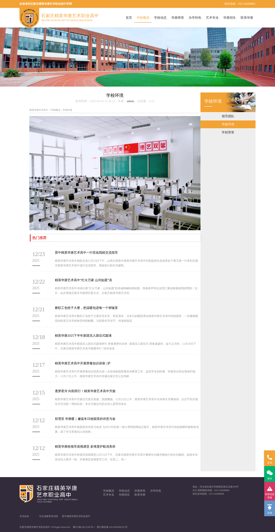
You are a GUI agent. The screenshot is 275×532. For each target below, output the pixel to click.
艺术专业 (212, 17)
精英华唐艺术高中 (38, 110)
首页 (129, 17)
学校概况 (143, 17)
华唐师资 (177, 17)
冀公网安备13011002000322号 (112, 527)
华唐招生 (229, 17)
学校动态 (160, 17)
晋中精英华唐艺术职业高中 (76, 516)
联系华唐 (247, 17)
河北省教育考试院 (48, 516)
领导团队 (228, 116)
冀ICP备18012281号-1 (84, 527)
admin (130, 101)
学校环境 (228, 124)
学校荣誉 (228, 132)
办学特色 (195, 17)
